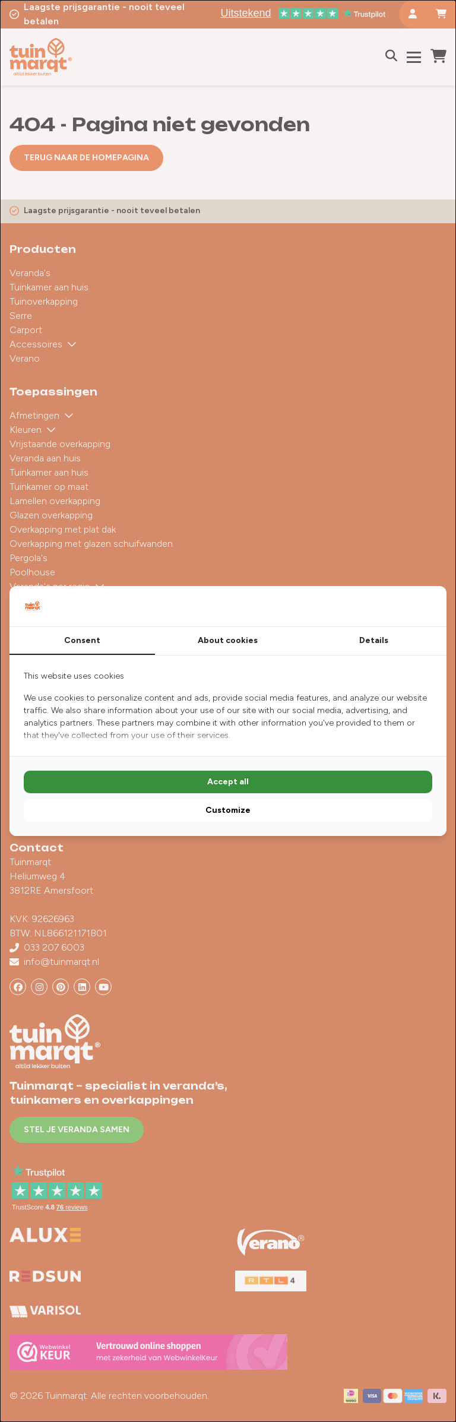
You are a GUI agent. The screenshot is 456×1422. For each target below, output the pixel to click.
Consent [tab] (82, 640)
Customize (228, 810)
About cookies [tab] (228, 640)
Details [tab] (373, 640)
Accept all (228, 782)
